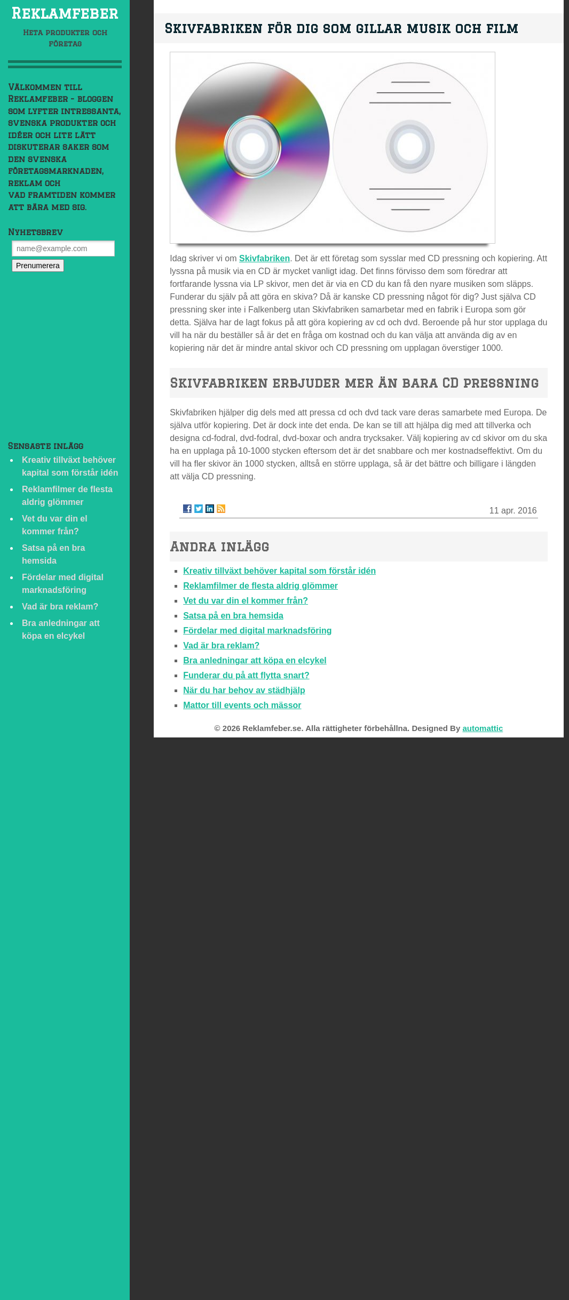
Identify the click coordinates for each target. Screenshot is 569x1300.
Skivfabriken (264, 258)
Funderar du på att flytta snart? (246, 675)
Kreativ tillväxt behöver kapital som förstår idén (279, 570)
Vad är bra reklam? (60, 606)
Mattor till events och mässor (242, 705)
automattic (482, 728)
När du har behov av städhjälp (244, 690)
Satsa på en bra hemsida (233, 615)
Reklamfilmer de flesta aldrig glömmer (260, 585)
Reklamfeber (64, 13)
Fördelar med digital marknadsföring (257, 630)
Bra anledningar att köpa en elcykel (255, 660)
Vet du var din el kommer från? (245, 600)
